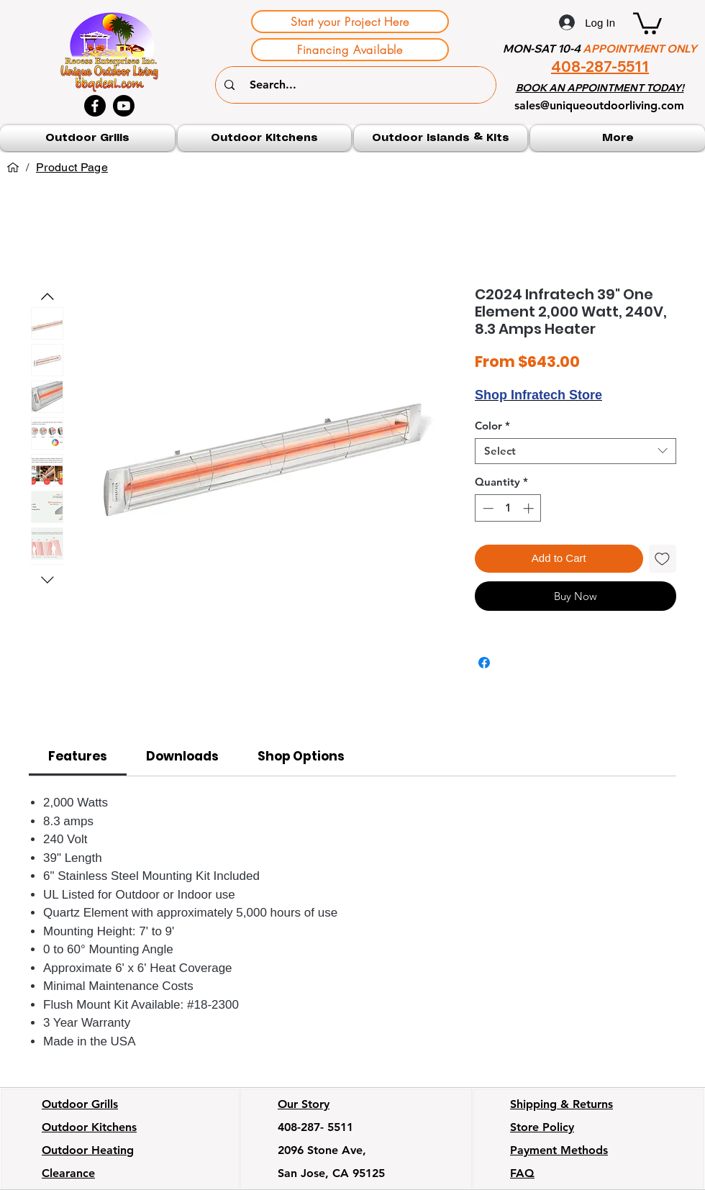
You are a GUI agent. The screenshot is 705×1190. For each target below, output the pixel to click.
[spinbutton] (508, 508)
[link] (77, 756)
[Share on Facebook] (484, 662)
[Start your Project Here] (350, 21)
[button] (647, 22)
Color (492, 425)
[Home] (13, 168)
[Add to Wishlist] (663, 559)
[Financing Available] (350, 49)
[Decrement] (486, 508)
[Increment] (530, 508)
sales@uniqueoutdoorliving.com (599, 105)
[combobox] (575, 451)
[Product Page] (72, 168)
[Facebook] (95, 106)
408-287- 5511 (315, 1127)
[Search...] (357, 85)
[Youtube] (124, 106)
